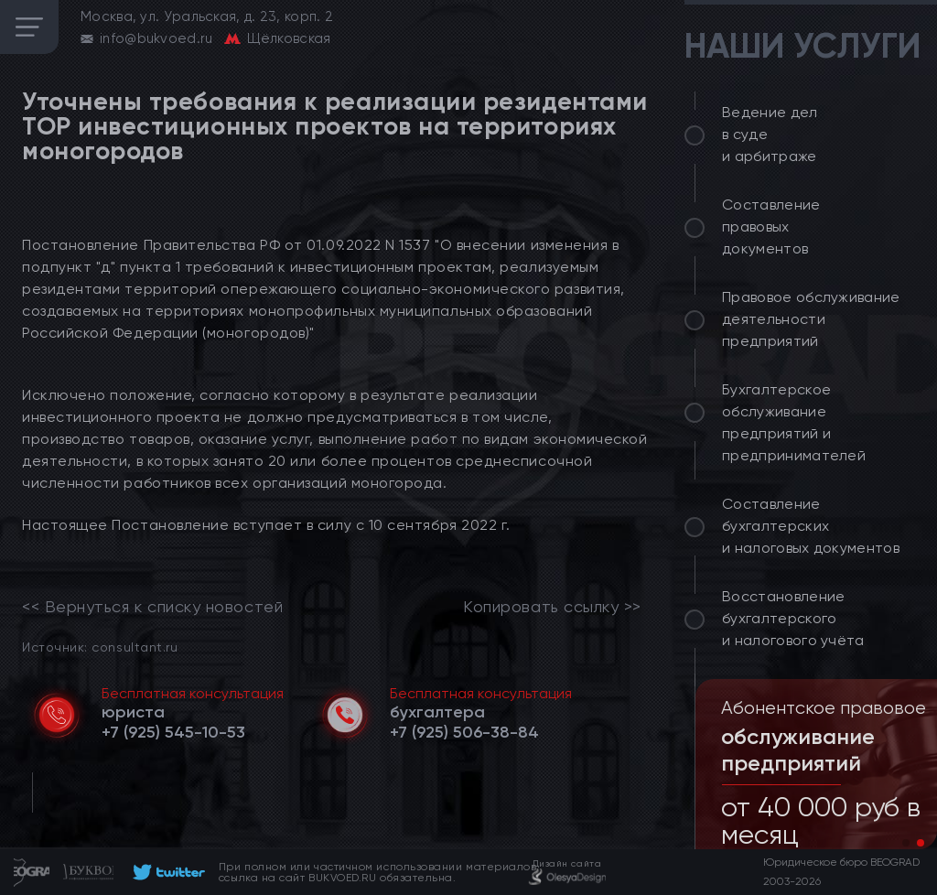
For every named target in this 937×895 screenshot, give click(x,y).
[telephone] (173, 732)
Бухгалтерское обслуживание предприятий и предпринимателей (794, 422)
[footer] (166, 872)
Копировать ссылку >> (552, 606)
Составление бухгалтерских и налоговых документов (810, 525)
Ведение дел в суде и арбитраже (770, 134)
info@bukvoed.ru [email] (156, 38)
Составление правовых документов (771, 226)
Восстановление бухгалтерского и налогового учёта (793, 618)
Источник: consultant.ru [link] (100, 646)
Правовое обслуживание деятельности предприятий (811, 319)
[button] (906, 842)
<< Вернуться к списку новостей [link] (152, 606)
